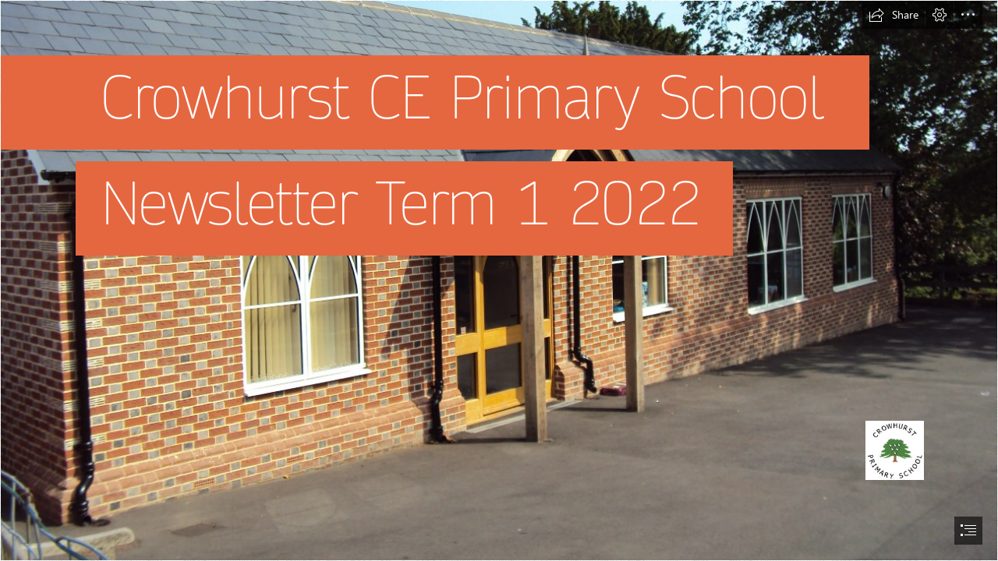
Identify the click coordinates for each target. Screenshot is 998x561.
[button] (893, 15)
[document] (499, 280)
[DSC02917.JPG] (499, 280)
